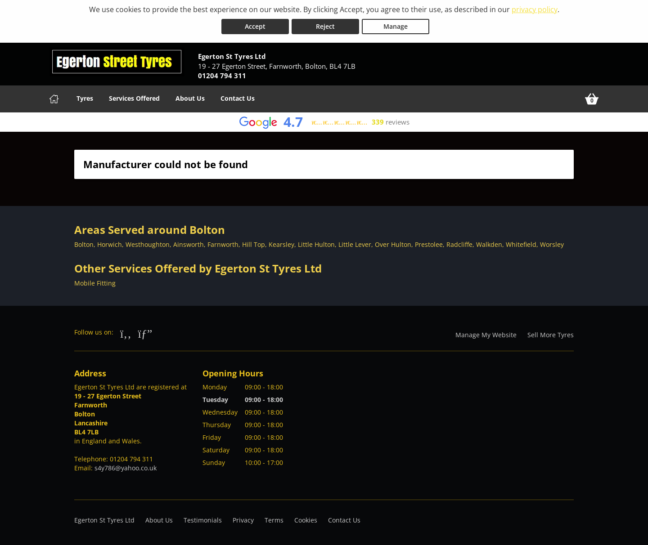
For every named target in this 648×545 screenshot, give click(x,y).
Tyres (84, 98)
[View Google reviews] (324, 122)
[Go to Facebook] (125, 333)
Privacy (243, 520)
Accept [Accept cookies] (255, 26)
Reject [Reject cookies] (325, 26)
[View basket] (591, 98)
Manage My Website (486, 335)
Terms (274, 520)
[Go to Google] (145, 333)
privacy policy (535, 9)
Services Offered (134, 98)
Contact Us (237, 98)
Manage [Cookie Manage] (395, 26)
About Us (190, 98)
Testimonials (203, 520)
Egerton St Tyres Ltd (104, 520)
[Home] (54, 98)
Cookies (305, 520)
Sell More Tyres (550, 335)
